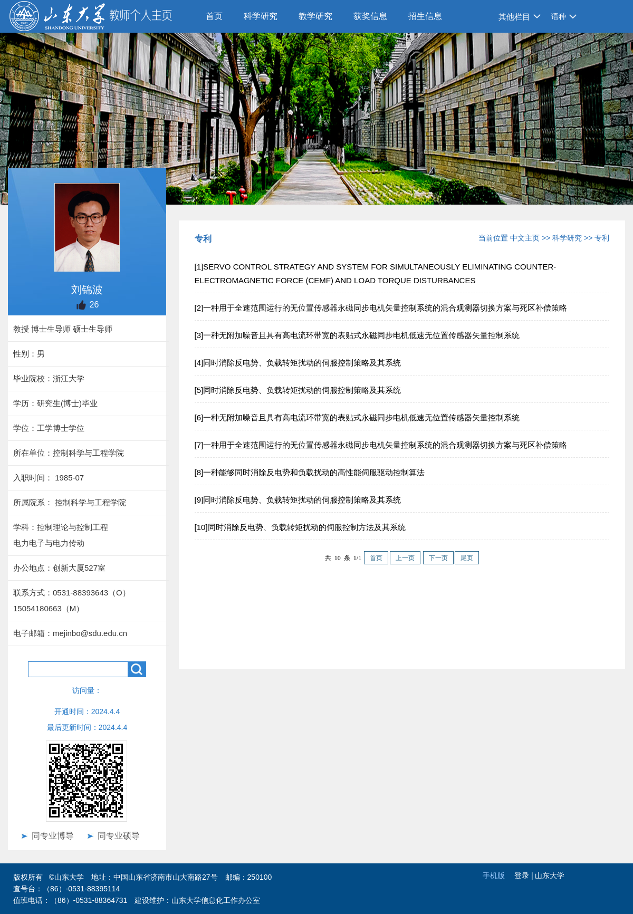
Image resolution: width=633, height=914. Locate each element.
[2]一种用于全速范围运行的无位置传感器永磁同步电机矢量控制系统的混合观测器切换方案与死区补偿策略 (381, 307)
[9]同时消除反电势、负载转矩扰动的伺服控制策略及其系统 (298, 499)
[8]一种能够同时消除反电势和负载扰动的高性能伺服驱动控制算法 (310, 472)
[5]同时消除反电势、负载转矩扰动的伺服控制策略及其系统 (298, 390)
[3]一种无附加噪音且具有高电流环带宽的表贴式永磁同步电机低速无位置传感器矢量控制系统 (357, 335)
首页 (214, 16)
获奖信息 (370, 16)
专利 (601, 238)
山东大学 (549, 875)
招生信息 (425, 16)
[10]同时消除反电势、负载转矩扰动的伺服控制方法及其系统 (300, 527)
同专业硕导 (119, 835)
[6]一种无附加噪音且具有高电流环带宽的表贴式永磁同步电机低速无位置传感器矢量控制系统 (357, 417)
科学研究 (260, 16)
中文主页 (525, 238)
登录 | (524, 875)
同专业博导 (53, 835)
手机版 (494, 875)
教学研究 (315, 16)
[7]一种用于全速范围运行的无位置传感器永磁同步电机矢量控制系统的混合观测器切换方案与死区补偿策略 (381, 444)
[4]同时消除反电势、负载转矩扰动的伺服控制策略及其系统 (298, 362)
